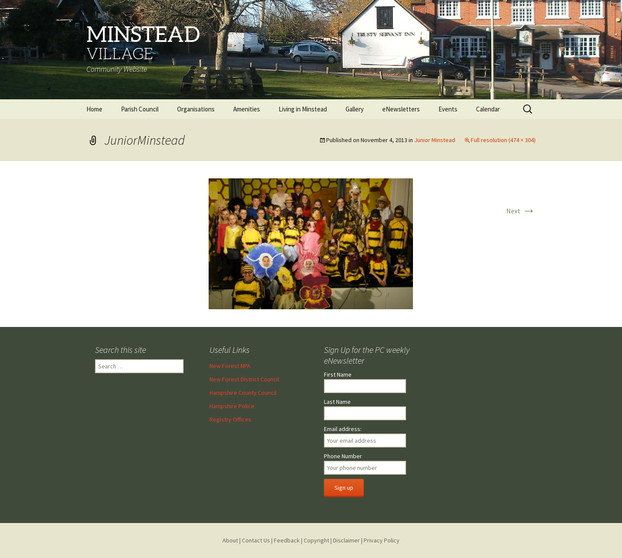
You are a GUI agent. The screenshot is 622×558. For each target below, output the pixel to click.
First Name (338, 374)
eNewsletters (401, 109)
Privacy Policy (382, 540)
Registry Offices (230, 419)
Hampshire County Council (242, 392)
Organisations (196, 109)
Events (447, 109)
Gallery (355, 109)
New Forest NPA (230, 366)
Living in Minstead (303, 109)
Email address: (343, 429)
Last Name (337, 402)
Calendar (488, 109)
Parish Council (140, 109)
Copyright (316, 540)
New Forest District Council (244, 379)
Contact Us (256, 540)
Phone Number (343, 456)
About (230, 540)
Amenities (246, 109)
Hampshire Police (231, 406)
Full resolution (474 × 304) (503, 140)
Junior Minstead (434, 140)
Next (521, 210)
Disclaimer (346, 540)
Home (94, 109)
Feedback (287, 540)
